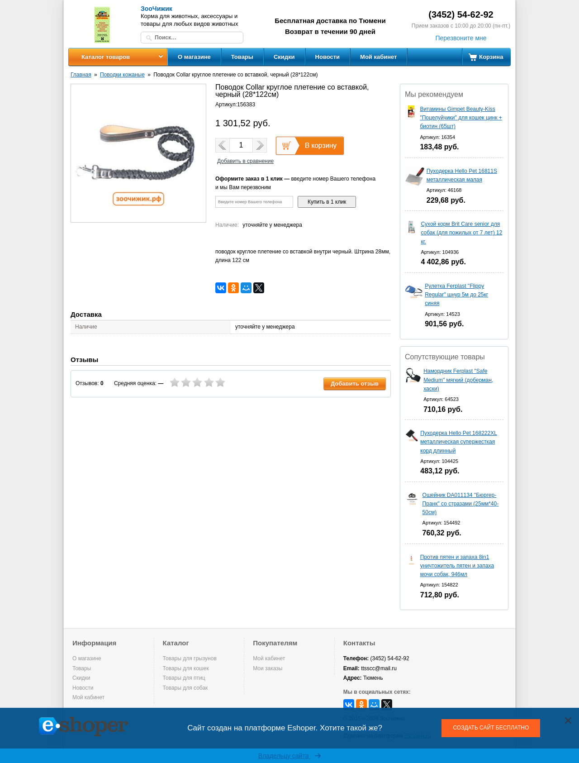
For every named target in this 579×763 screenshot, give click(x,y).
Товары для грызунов (190, 658)
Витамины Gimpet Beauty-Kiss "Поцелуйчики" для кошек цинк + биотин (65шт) (461, 117)
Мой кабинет (378, 56)
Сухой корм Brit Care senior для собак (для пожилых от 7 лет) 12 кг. (461, 232)
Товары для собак (185, 688)
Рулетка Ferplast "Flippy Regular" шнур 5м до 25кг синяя (456, 294)
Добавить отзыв (355, 383)
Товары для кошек (186, 668)
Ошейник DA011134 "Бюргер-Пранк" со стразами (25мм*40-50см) (460, 503)
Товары (242, 56)
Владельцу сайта (289, 755)
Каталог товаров (105, 56)
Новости (327, 56)
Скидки (284, 56)
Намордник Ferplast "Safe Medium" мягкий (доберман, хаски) (458, 379)
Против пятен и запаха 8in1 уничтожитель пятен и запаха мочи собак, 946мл (457, 565)
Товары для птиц (184, 678)
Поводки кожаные (122, 75)
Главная (81, 75)
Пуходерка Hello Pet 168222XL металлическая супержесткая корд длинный (458, 441)
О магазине (194, 56)
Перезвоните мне (460, 38)
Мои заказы (267, 668)
